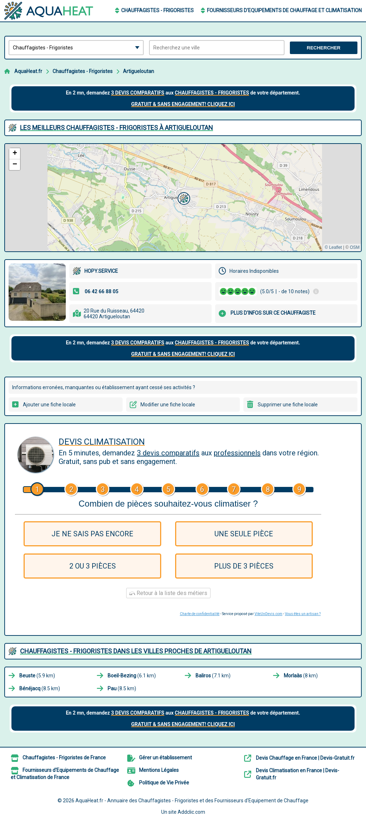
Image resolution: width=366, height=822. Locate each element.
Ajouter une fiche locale (49, 404)
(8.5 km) (39, 688)
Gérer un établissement (165, 757)
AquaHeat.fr (28, 71)
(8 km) (301, 675)
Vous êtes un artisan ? (303, 614)
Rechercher (323, 47)
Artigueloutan (138, 71)
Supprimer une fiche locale (288, 404)
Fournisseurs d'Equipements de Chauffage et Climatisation (284, 10)
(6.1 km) (132, 675)
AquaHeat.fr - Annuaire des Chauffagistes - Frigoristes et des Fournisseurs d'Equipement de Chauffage (191, 800)
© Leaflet (333, 247)
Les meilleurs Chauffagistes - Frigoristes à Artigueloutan (116, 127)
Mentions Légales (159, 770)
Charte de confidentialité (199, 614)
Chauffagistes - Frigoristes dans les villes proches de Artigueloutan (136, 651)
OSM (355, 247)
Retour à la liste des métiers (168, 593)
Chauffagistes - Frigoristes (157, 10)
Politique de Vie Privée (164, 782)
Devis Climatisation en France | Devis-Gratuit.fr (297, 774)
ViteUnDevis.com (268, 614)
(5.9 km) (37, 675)
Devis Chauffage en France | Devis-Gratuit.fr (305, 758)
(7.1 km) (213, 675)
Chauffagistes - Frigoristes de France (64, 757)
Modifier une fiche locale (167, 404)
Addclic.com (191, 812)
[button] (183, 197)
